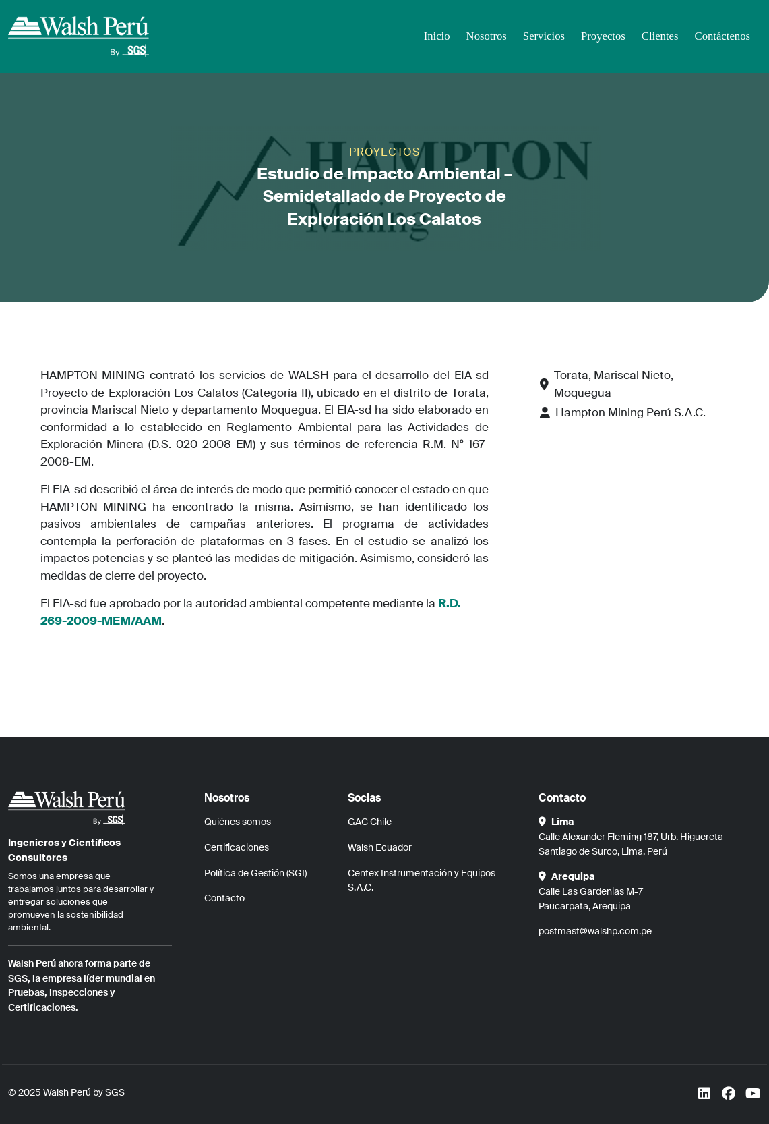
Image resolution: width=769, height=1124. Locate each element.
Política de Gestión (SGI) (255, 873)
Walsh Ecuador (380, 847)
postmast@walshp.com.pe (595, 931)
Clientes (658, 36)
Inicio (432, 36)
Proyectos (600, 36)
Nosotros (482, 36)
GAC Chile (370, 822)
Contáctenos (722, 36)
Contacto (224, 898)
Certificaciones (236, 847)
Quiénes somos (237, 822)
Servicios (541, 36)
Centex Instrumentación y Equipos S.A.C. (421, 880)
